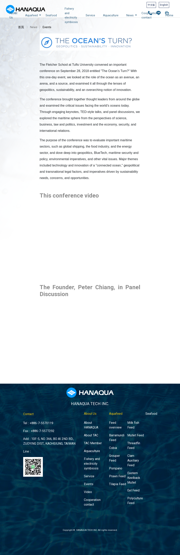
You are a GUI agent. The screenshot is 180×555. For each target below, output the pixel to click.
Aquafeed (33, 15)
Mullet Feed (131, 434)
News (132, 15)
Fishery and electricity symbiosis (71, 15)
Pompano (113, 463)
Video (88, 485)
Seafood (51, 15)
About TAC (90, 434)
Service (90, 15)
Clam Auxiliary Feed (129, 457)
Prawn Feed (114, 471)
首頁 (21, 27)
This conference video (69, 195)
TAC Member (92, 441)
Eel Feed (129, 483)
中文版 (151, 5)
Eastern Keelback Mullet (129, 472)
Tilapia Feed (114, 478)
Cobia (110, 445)
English (164, 5)
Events (47, 27)
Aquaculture (110, 15)
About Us (13, 15)
